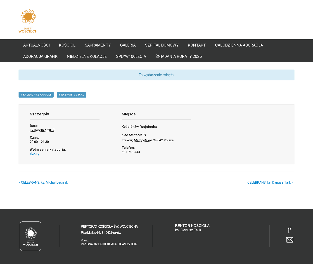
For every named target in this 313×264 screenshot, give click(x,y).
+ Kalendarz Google (36, 94)
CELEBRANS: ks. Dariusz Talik (270, 182)
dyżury (34, 154)
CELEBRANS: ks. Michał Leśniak (43, 182)
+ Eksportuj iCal (71, 94)
